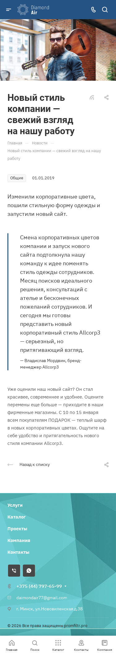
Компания (18, 540)
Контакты (18, 552)
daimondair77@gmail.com (41, 597)
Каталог (16, 517)
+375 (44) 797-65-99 (39, 586)
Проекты (17, 528)
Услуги (15, 505)
